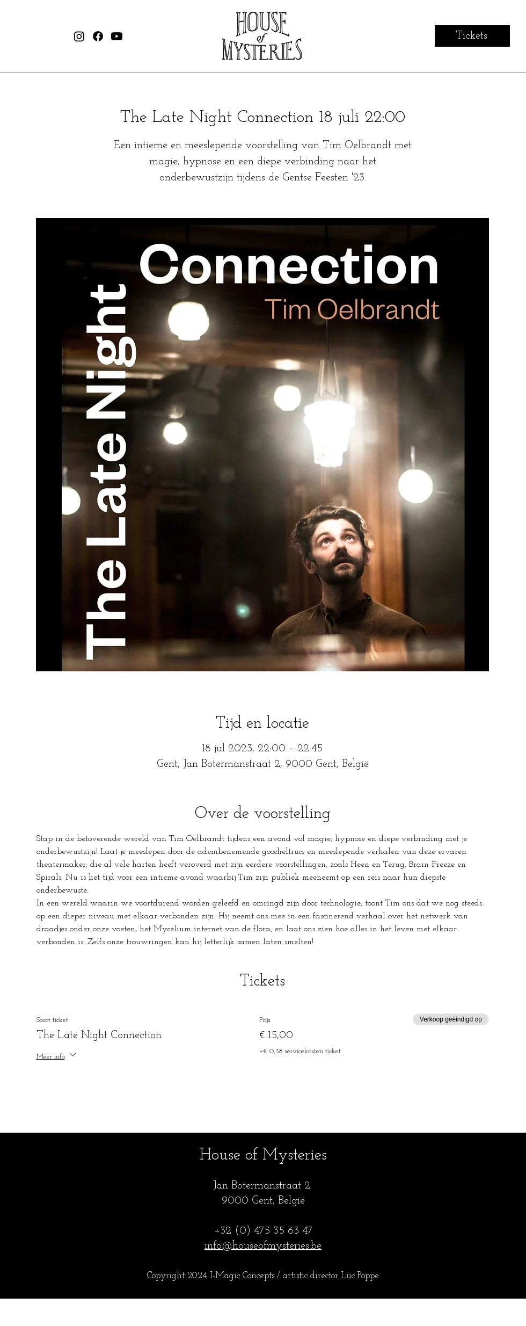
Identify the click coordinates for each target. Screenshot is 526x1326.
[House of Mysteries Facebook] (98, 36)
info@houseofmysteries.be (263, 1246)
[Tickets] (472, 36)
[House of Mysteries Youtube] (116, 36)
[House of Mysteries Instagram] (79, 36)
